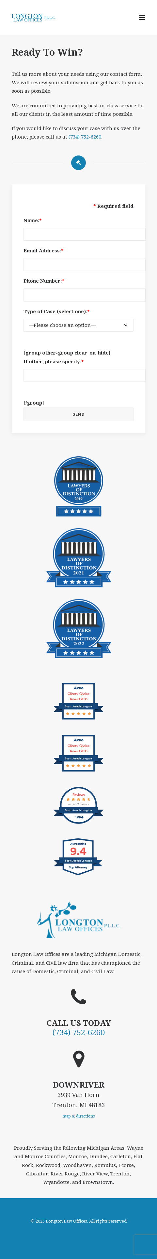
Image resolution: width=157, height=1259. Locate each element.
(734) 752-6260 (85, 137)
